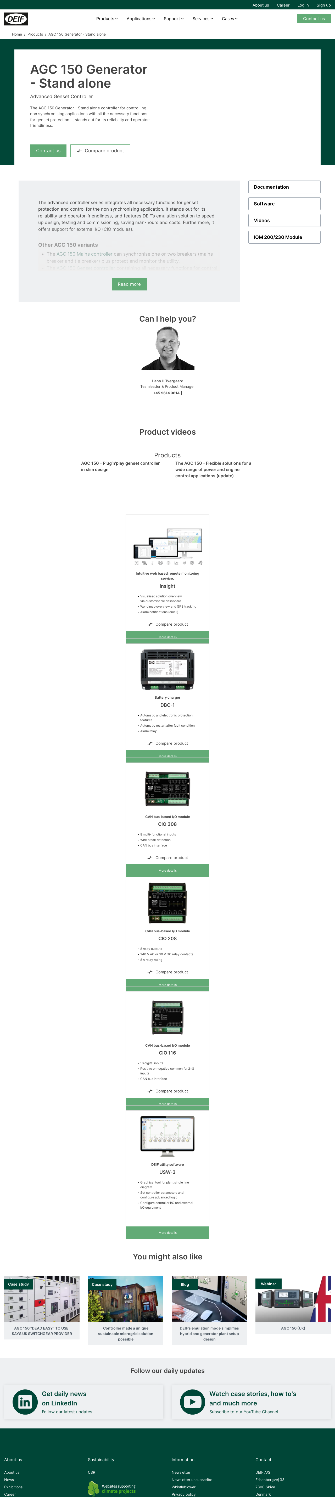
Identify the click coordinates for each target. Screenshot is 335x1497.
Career (283, 5)
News (9, 1479)
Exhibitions (13, 1487)
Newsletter (181, 1472)
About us (261, 5)
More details (168, 637)
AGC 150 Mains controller (85, 254)
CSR (91, 1472)
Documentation (271, 187)
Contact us (314, 18)
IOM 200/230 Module (278, 237)
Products (105, 18)
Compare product (100, 151)
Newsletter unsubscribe (192, 1479)
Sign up (324, 5)
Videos (262, 220)
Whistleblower (184, 1487)
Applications (139, 18)
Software (264, 203)
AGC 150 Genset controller (86, 268)
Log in (303, 5)
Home (17, 34)
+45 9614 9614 (166, 393)
